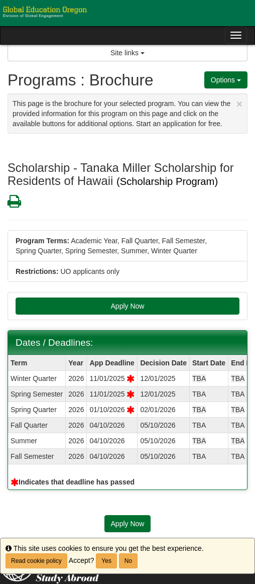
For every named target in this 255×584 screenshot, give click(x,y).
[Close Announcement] (239, 104)
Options (226, 80)
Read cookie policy (36, 560)
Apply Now (128, 306)
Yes (106, 560)
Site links (127, 53)
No (128, 560)
